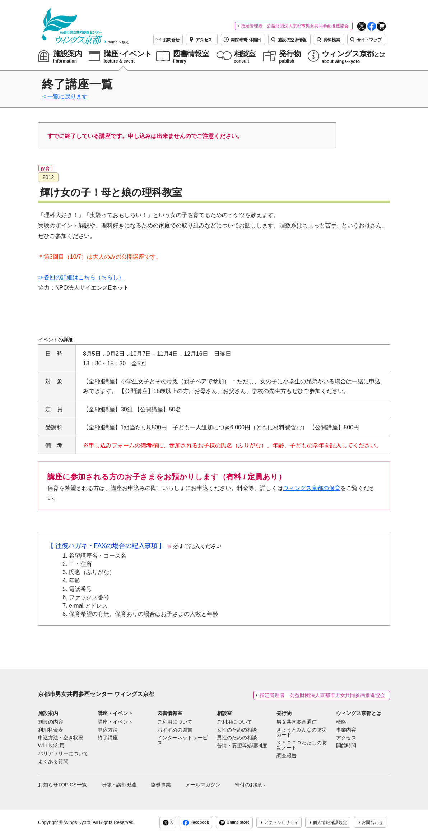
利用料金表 (50, 730)
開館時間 (346, 745)
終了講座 (108, 738)
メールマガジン (202, 785)
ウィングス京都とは (358, 713)
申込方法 (108, 730)
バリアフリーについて (63, 753)
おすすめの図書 (174, 730)
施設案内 (48, 713)
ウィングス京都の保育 (311, 488)
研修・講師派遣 (118, 785)
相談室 (224, 713)
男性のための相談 (237, 738)
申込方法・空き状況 (60, 738)
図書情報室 (169, 713)
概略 (341, 722)
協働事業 (161, 785)
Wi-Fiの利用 (51, 745)
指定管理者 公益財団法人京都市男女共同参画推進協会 (295, 25)
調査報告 (286, 755)
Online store (234, 823)
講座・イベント (115, 713)
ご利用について (174, 722)
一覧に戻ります (67, 96)
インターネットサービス (182, 740)
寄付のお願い (250, 785)
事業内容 (346, 730)
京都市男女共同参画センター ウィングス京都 (96, 694)
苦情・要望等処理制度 (242, 745)
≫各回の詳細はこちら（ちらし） (81, 277)
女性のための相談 (237, 730)
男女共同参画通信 (296, 722)
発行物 (284, 713)
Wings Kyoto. (78, 822)
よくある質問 (53, 761)
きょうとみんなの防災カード (301, 733)
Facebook (196, 823)
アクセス (346, 738)
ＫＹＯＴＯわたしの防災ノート (301, 746)
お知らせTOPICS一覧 (62, 785)
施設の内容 (50, 722)
